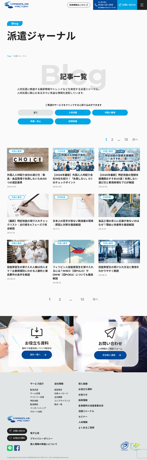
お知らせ (82, 394)
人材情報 (82, 422)
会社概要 (58, 397)
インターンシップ (38, 408)
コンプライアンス (62, 400)
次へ (135, 139)
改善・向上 (35, 121)
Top (9, 56)
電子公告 (34, 433)
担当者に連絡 (109, 355)
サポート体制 (36, 411)
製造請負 (34, 404)
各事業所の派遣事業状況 (90, 405)
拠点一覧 (58, 404)
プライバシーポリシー (41, 438)
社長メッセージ (61, 393)
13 (126, 140)
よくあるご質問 (86, 427)
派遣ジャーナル (86, 411)
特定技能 (34, 400)
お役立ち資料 (85, 389)
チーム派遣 (35, 393)
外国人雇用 (110, 112)
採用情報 (82, 400)
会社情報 (58, 383)
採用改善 (73, 121)
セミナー (82, 416)
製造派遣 (34, 389)
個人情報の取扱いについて (43, 444)
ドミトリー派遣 (37, 397)
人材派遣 (73, 112)
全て (36, 112)
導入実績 (82, 383)
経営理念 (58, 389)
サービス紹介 (37, 383)
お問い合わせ (129, 5)
